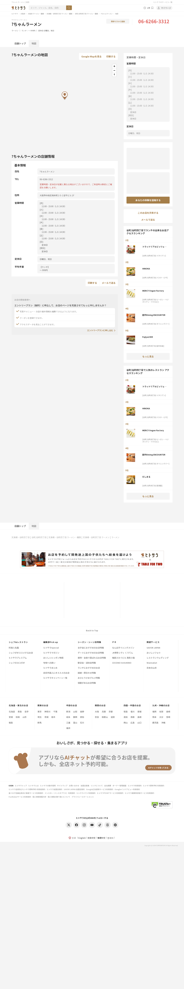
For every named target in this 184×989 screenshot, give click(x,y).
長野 (82, 711)
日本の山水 (152, 668)
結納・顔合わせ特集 (87, 673)
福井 (68, 728)
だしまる (146, 476)
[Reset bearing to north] (114, 74)
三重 (68, 722)
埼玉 (40, 717)
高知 (126, 717)
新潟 (68, 711)
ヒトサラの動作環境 (48, 785)
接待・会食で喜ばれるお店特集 (92, 658)
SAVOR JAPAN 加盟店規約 (74, 789)
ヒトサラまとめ (50, 668)
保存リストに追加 (118, 21)
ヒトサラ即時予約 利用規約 (153, 785)
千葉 (55, 711)
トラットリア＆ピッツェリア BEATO (154, 246)
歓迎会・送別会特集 (87, 663)
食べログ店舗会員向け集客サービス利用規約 (26, 793)
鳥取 (133, 717)
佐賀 (161, 711)
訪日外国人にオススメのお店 (56, 673)
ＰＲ (114, 642)
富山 (75, 722)
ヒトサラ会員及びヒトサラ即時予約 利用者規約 (27, 789)
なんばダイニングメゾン (123, 648)
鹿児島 (155, 722)
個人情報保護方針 (39, 797)
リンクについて (97, 785)
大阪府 (22, 13)
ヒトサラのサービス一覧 (162, 2)
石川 (82, 722)
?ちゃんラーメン (107, 13)
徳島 (126, 711)
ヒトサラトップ (21, 785)
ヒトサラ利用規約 (135, 785)
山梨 (75, 711)
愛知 (82, 717)
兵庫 (104, 711)
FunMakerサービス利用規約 (20, 797)
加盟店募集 (85, 785)
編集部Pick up (50, 642)
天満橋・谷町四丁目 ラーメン (96, 537)
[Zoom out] (114, 70)
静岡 (75, 717)
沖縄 (163, 722)
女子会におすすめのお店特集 (91, 648)
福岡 (154, 711)
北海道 (12, 711)
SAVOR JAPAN (153, 648)
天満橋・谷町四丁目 (21, 537)
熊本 (154, 717)
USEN (11, 785)
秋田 (18, 717)
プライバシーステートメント (83, 797)
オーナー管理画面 (119, 785)
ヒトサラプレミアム (18, 658)
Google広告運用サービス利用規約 (99, 789)
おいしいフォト (154, 653)
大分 (161, 717)
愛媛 (139, 711)
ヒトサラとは (33, 785)
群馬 (40, 722)
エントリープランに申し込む (100, 330)
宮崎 (168, 717)
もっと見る (148, 356)
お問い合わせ (74, 785)
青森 (20, 711)
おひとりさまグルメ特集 (89, 678)
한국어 (110, 838)
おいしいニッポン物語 (53, 658)
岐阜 (68, 717)
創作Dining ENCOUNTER (153, 315)
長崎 (168, 711)
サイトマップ (62, 785)
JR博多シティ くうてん (122, 653)
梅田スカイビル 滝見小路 (123, 658)
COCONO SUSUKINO (121, 663)
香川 (133, 711)
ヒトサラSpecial (51, 648)
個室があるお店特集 (87, 683)
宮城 (11, 717)
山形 (25, 717)
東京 (40, 711)
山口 (139, 722)
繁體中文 (101, 838)
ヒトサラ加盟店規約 (54, 789)
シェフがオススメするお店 (21, 653)
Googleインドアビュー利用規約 (127, 789)
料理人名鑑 (14, 648)
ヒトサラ (15, 13)
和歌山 (105, 717)
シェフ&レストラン (18, 642)
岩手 (27, 711)
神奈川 (47, 711)
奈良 (97, 717)
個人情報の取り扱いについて (59, 797)
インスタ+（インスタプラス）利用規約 (60, 793)
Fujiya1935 (147, 337)
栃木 (53, 717)
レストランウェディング (158, 658)
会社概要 (107, 785)
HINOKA (147, 268)
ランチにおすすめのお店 (89, 668)
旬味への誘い (49, 663)
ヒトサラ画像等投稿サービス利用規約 (139, 793)
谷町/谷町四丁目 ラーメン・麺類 (86, 13)
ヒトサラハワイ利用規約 (85, 793)
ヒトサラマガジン (51, 653)
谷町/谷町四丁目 (39, 537)
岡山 (126, 722)
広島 (133, 722)
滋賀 (113, 717)
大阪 (97, 711)
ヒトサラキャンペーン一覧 (55, 678)
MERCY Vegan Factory (153, 290)
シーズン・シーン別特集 (89, 642)
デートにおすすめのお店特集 (91, 653)
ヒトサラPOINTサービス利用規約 (110, 793)
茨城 (46, 717)
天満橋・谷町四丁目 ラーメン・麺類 (59, 13)
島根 (139, 717)
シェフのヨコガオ (17, 663)
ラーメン (15, 30)
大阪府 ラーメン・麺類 (36, 13)
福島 (11, 722)
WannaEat (152, 663)
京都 (111, 711)
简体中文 (92, 838)
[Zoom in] (114, 66)
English (82, 838)
